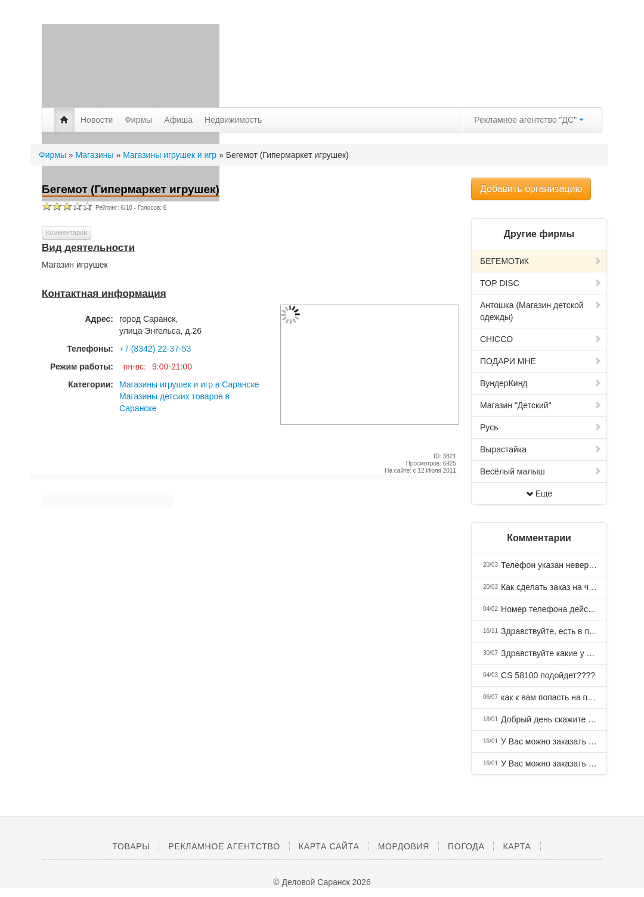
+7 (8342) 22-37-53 (155, 348)
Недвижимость (233, 120)
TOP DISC (541, 283)
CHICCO (541, 339)
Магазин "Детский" (541, 405)
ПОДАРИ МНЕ (541, 361)
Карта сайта (329, 846)
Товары (131, 846)
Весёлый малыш (541, 471)
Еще (539, 493)
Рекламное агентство (224, 846)
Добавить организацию (531, 189)
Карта (517, 846)
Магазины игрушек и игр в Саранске (189, 384)
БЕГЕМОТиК (541, 261)
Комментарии (66, 232)
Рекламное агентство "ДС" (529, 120)
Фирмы (138, 120)
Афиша (178, 120)
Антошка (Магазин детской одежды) (541, 311)
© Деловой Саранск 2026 (321, 882)
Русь (541, 427)
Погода (466, 846)
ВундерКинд (541, 383)
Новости (96, 120)
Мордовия (403, 846)
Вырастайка (541, 449)
